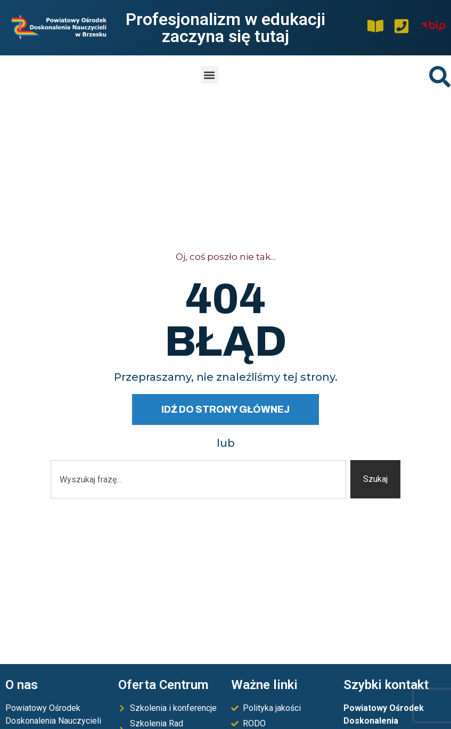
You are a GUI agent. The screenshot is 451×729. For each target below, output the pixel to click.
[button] (209, 75)
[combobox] (199, 479)
